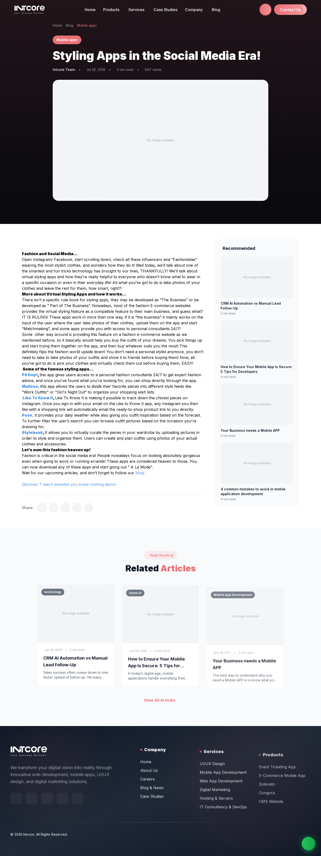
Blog (216, 9)
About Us (149, 804)
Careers (147, 813)
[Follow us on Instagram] (62, 813)
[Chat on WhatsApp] (308, 843)
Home (90, 9)
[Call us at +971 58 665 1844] (265, 9)
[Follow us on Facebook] (16, 813)
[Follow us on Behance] (31, 813)
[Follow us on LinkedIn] (77, 813)
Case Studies (165, 9)
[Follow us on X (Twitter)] (47, 813)
